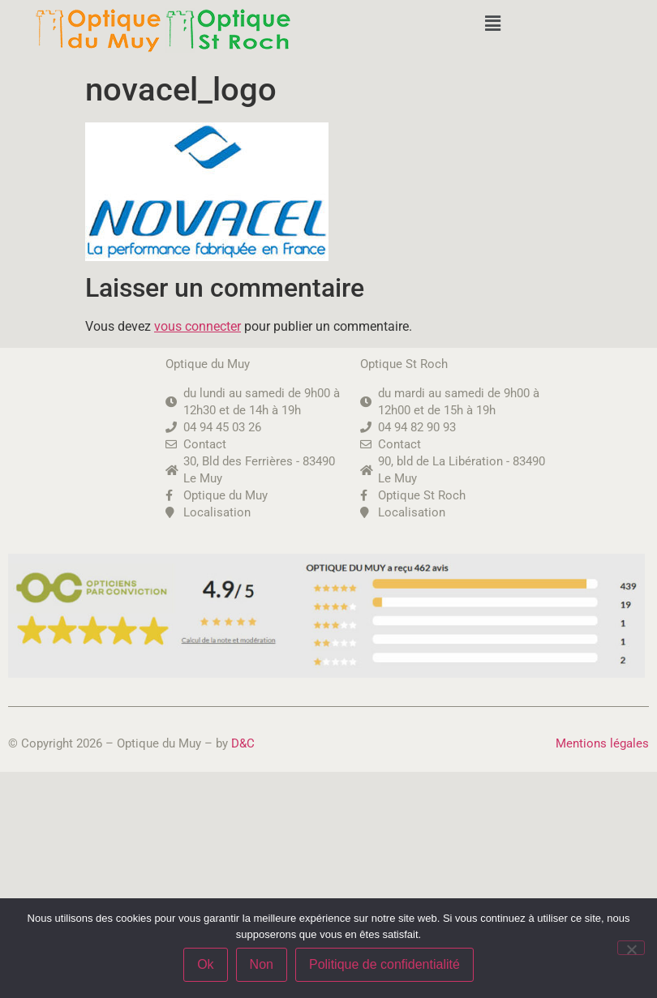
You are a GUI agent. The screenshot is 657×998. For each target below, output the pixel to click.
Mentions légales (602, 743)
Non (261, 964)
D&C (243, 743)
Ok (205, 964)
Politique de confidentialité (384, 964)
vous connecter (197, 326)
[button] (492, 23)
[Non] (631, 947)
